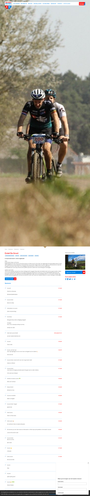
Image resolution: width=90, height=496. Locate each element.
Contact (59, 3)
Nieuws (30, 3)
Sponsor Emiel (11, 278)
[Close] (88, 463)
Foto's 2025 (66, 3)
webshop (53, 3)
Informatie (24, 3)
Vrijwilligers (37, 3)
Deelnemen (16, 3)
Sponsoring (46, 3)
